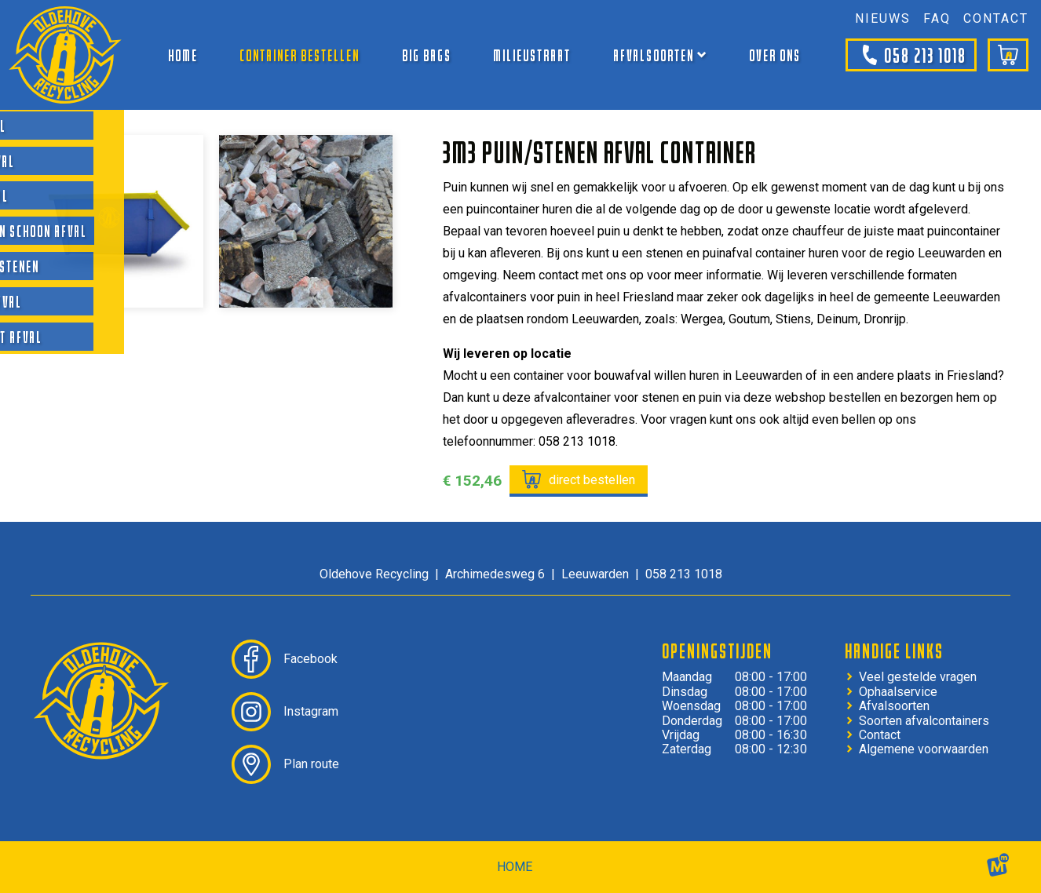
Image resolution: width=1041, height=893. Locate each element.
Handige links (894, 651)
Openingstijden (717, 651)
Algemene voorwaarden (923, 749)
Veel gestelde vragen (918, 677)
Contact (879, 735)
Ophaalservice (898, 692)
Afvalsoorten (894, 706)
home (514, 866)
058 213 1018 (911, 55)
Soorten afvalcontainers (924, 721)
